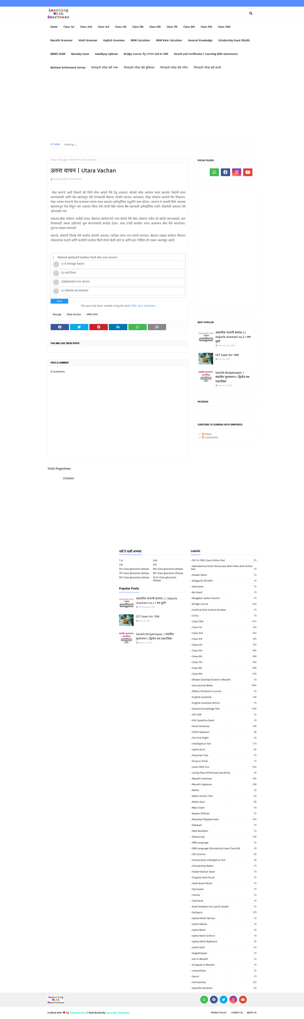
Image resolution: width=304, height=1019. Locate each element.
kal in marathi (224, 959)
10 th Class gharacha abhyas (164, 579)
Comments (210, 437)
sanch (224, 976)
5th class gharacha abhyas (134, 568)
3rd (121, 564)
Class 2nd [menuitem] (86, 27)
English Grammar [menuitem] (114, 40)
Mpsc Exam (224, 807)
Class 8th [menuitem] (189, 27)
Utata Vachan (74, 314)
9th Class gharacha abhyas (134, 577)
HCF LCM (224, 714)
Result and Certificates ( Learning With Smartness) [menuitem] (206, 54)
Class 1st (224, 627)
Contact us (237, 1012)
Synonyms (224, 889)
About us (251, 1012)
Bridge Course (224, 604)
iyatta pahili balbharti (224, 941)
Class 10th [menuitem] (224, 27)
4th (155, 564)
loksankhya (224, 970)
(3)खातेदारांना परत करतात (75, 281)
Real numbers (224, 830)
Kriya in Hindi (224, 761)
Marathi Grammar (224, 778)
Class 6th (224, 656)
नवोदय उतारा (92, 314)
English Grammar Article (224, 702)
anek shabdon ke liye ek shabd (224, 906)
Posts (207, 434)
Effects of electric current (224, 691)
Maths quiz (224, 801)
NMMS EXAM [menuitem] (57, 54)
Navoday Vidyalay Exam (224, 819)
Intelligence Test (224, 743)
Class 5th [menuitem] (137, 27)
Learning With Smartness (67, 178)
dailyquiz (224, 912)
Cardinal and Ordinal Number (224, 609)
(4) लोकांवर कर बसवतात (74, 290)
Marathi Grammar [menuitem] (61, 40)
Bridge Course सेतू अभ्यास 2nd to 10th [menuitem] (146, 54)
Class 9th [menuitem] (206, 27)
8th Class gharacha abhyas (168, 573)
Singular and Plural (224, 877)
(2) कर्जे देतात (68, 272)
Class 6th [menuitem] (155, 27)
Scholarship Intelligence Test (224, 860)
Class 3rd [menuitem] (103, 27)
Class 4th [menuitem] (120, 27)
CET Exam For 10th (227, 355)
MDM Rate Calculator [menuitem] (169, 40)
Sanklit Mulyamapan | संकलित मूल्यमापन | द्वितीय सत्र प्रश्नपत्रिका (232, 377)
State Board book (224, 883)
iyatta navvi (224, 929)
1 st (121, 560)
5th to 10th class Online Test (224, 560)
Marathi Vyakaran (224, 784)
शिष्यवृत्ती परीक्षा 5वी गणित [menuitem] (174, 67)
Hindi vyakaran (224, 732)
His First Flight (224, 737)
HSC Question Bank (224, 720)
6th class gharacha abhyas (168, 568)
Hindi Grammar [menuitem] (88, 40)
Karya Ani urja (224, 755)
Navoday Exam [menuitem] (80, 54)
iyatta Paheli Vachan (224, 918)
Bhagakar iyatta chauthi (224, 598)
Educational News (224, 685)
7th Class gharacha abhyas (134, 573)
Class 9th (224, 673)
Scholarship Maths (224, 865)
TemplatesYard (78, 1012)
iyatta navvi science (224, 935)
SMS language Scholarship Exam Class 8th (224, 848)
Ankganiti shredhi (224, 580)
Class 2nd (224, 633)
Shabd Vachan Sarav (224, 871)
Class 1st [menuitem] (68, 27)
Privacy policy (218, 1012)
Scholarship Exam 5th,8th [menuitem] (234, 40)
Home (54, 159)
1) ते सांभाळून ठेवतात (72, 264)
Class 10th (224, 621)
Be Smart (224, 592)
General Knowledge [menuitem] (200, 40)
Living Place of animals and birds (224, 772)
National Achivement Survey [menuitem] (68, 67)
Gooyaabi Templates (118, 1012)
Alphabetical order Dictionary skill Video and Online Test (223, 568)
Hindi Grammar (224, 726)
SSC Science (224, 854)
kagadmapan (224, 953)
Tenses (224, 894)
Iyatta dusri (224, 749)
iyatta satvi (224, 947)
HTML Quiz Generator (143, 305)
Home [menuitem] (54, 27)
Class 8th (224, 668)
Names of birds (224, 813)
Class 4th (224, 644)
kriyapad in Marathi (224, 964)
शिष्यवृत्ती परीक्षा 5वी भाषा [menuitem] (104, 67)
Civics (224, 615)
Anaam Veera (224, 574)
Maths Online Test (224, 796)
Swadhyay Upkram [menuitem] (106, 54)
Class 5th (224, 650)
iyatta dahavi (224, 924)
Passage (63, 159)
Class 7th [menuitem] (172, 27)
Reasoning (224, 836)
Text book (224, 900)
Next (59, 301)
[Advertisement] (152, 107)
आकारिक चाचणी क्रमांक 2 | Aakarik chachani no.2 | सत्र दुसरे (232, 337)
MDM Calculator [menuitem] (140, 40)
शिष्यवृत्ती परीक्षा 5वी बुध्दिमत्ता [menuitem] (139, 67)
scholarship (224, 982)
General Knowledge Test (224, 708)
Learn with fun (224, 766)
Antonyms (224, 586)
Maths (224, 790)
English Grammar (224, 697)
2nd (155, 560)
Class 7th (224, 662)
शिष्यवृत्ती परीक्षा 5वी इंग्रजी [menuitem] (207, 67)
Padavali (224, 825)
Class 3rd (224, 638)
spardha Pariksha (224, 988)
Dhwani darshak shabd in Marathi (224, 679)
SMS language (224, 842)
